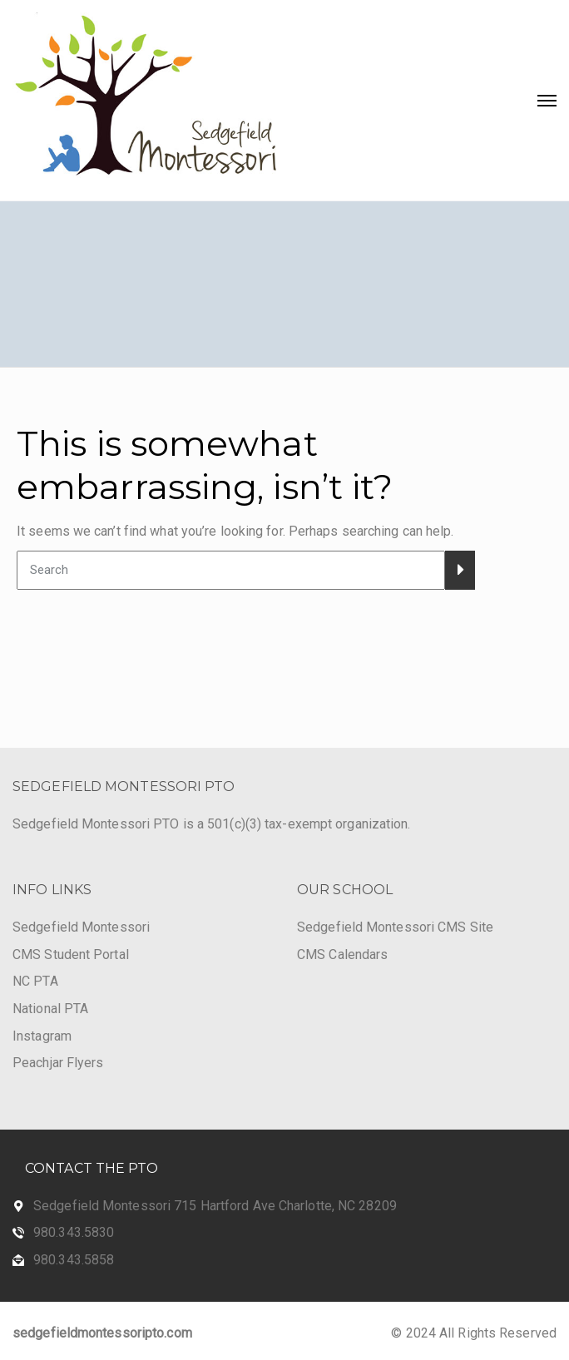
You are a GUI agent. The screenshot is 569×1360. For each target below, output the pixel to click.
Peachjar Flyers (58, 1063)
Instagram (42, 1036)
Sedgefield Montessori (81, 927)
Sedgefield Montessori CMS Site (395, 927)
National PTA (50, 1008)
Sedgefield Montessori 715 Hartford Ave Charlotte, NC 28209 (215, 1206)
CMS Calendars (342, 954)
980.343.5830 (73, 1232)
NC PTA (35, 981)
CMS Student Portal (70, 954)
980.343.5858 (73, 1260)
